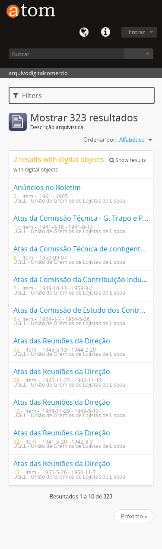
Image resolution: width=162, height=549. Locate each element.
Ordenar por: (100, 139)
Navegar (138, 53)
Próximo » (134, 516)
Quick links (105, 32)
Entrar (137, 32)
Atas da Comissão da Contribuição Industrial (85, 279)
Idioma (84, 32)
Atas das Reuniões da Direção (61, 341)
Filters (27, 95)
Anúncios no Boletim (47, 187)
